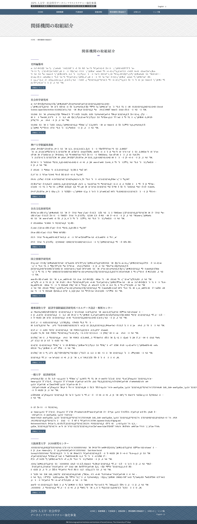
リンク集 (156, 12)
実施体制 (98, 12)
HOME (40, 12)
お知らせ (137, 12)
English (161, 6)
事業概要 (59, 12)
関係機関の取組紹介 (118, 12)
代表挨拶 (79, 12)
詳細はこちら (38, 88)
